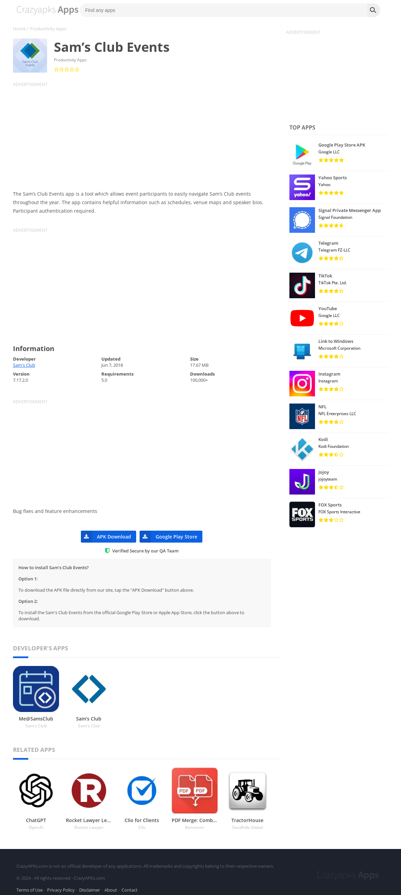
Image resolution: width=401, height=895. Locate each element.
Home (19, 29)
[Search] (373, 10)
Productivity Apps (48, 29)
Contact (129, 886)
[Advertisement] (146, 135)
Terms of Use (29, 886)
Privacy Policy (61, 886)
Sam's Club (24, 365)
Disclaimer (89, 886)
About (110, 886)
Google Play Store (168, 537)
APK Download (106, 537)
